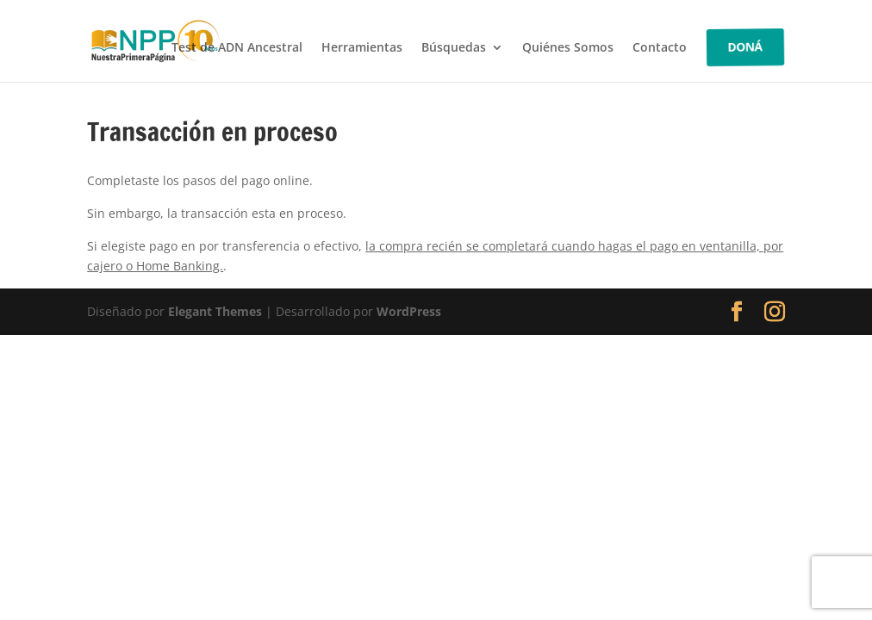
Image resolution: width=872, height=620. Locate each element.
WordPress (409, 311)
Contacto (659, 48)
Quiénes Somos (568, 48)
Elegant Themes (215, 311)
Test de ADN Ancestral (236, 48)
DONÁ (745, 47)
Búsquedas (453, 48)
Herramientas (361, 48)
